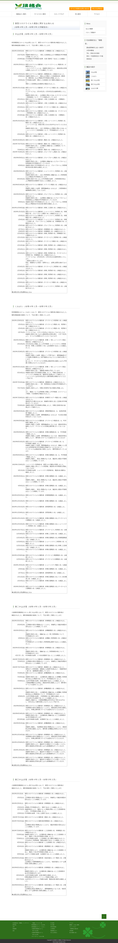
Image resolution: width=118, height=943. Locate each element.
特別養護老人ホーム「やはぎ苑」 (39, 924)
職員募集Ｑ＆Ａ (54, 930)
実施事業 (14, 928)
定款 (14, 930)
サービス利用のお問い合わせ (80, 8)
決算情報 (71, 930)
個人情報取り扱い (73, 932)
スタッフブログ (59, 14)
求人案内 (78, 14)
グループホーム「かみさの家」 (38, 936)
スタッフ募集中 (91, 32)
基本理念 (14, 924)
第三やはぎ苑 (93, 84)
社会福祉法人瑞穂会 (57, 940)
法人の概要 (89, 29)
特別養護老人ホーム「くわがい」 (39, 926)
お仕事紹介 (53, 928)
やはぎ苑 (91, 72)
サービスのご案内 (40, 14)
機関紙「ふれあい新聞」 (74, 924)
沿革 (14, 926)
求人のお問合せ (97, 8)
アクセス (97, 14)
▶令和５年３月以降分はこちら (22, 292)
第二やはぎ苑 (93, 80)
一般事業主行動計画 (73, 928)
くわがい (91, 76)
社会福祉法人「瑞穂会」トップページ (21, 923)
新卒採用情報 (53, 926)
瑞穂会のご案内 (21, 14)
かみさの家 (92, 88)
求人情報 (52, 924)
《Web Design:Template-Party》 (59, 942)
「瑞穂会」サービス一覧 (37, 923)
